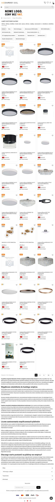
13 (48, 375)
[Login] (50, 3)
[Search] (27, 7)
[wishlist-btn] (34, 44)
